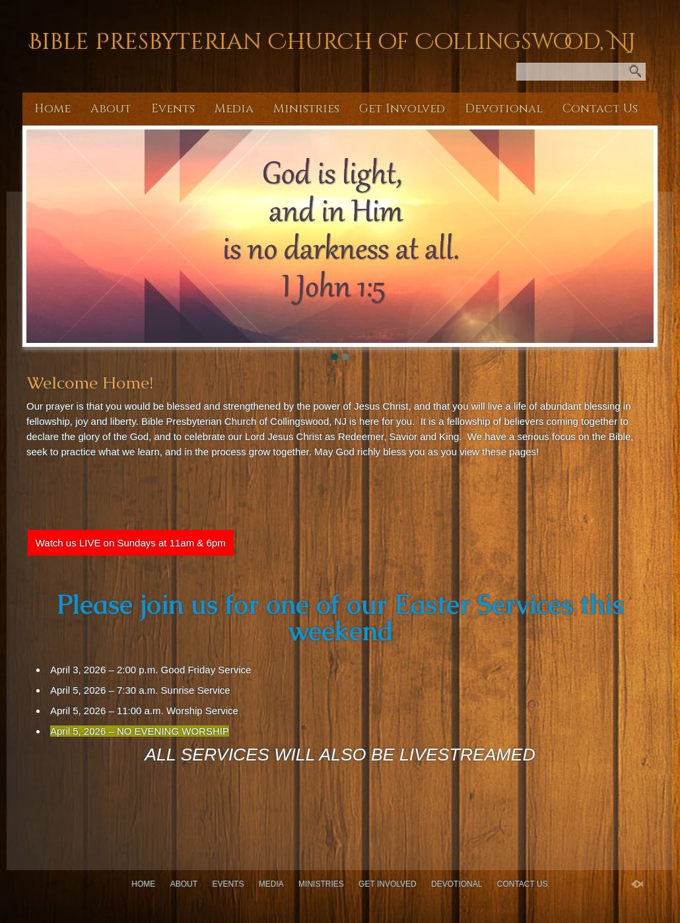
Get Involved (402, 108)
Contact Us (600, 108)
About (110, 108)
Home (52, 108)
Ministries (306, 108)
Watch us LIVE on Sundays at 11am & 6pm (131, 542)
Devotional (504, 108)
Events (173, 108)
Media (234, 108)
